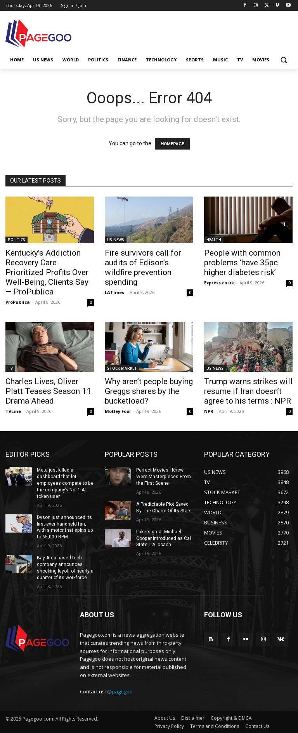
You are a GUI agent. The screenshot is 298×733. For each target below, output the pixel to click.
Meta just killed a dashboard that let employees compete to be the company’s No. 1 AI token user (64, 483)
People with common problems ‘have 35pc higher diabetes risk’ (242, 262)
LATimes (114, 292)
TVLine (13, 411)
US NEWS (115, 239)
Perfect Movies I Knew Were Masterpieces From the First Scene (163, 476)
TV (10, 368)
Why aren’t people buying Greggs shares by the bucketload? (149, 391)
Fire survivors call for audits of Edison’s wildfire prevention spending (143, 267)
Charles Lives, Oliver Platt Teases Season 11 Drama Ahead (48, 391)
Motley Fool (118, 411)
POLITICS (16, 239)
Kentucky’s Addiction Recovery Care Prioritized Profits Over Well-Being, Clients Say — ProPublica (46, 272)
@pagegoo (120, 690)
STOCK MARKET (122, 368)
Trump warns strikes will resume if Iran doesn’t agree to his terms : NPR (248, 391)
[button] (283, 60)
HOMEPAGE (172, 143)
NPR (208, 411)
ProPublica (17, 302)
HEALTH (213, 239)
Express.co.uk (219, 283)
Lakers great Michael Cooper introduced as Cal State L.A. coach (163, 538)
